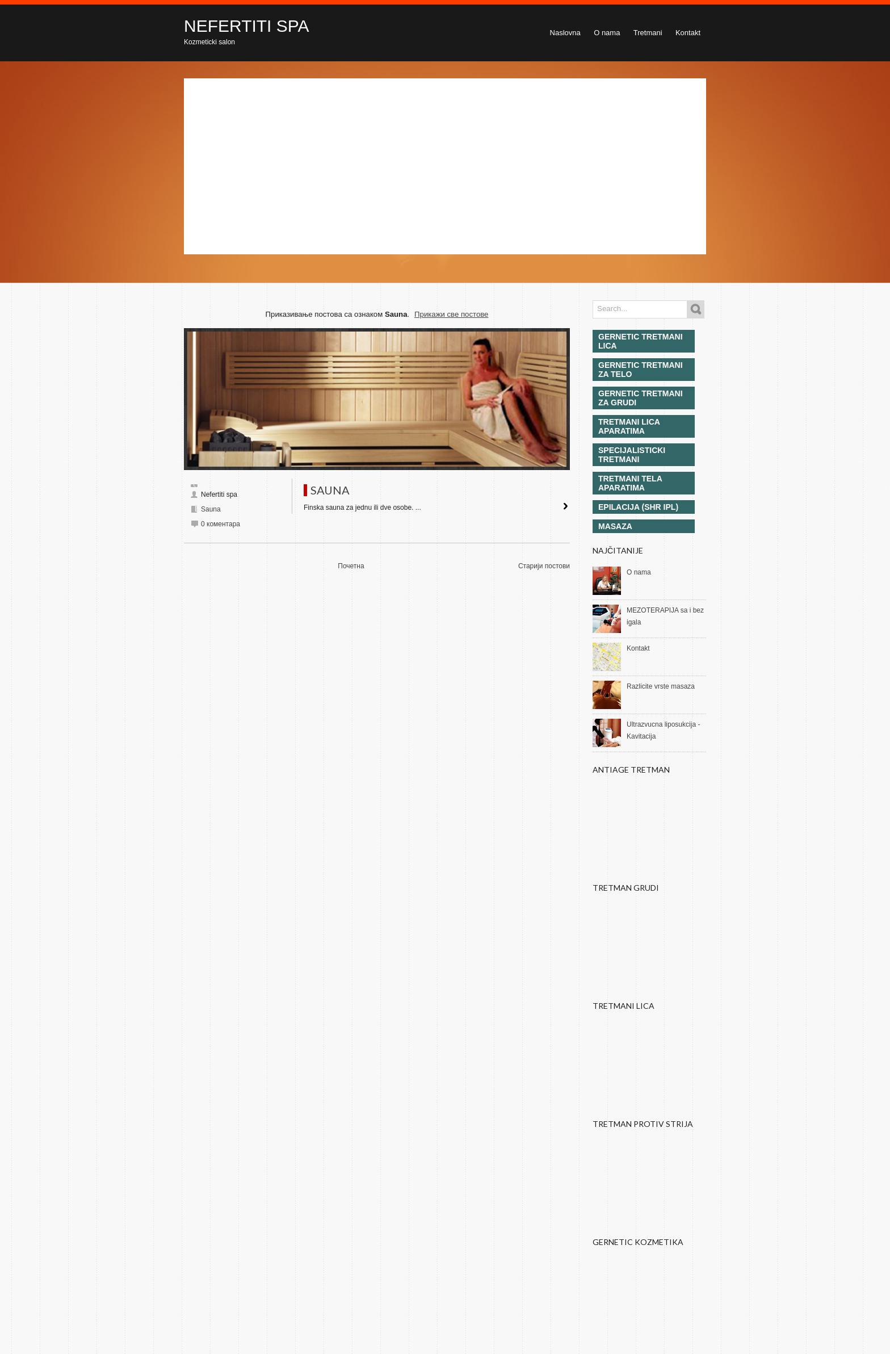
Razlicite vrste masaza (661, 686)
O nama (607, 32)
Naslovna (565, 32)
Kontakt (687, 32)
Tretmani (647, 32)
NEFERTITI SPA (246, 25)
